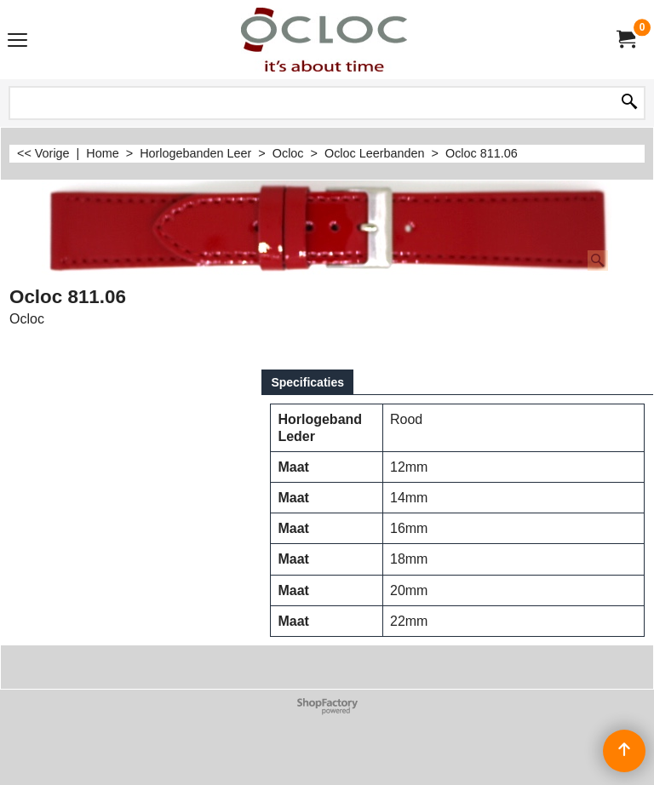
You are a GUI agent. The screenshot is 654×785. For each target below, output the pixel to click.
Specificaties (307, 382)
